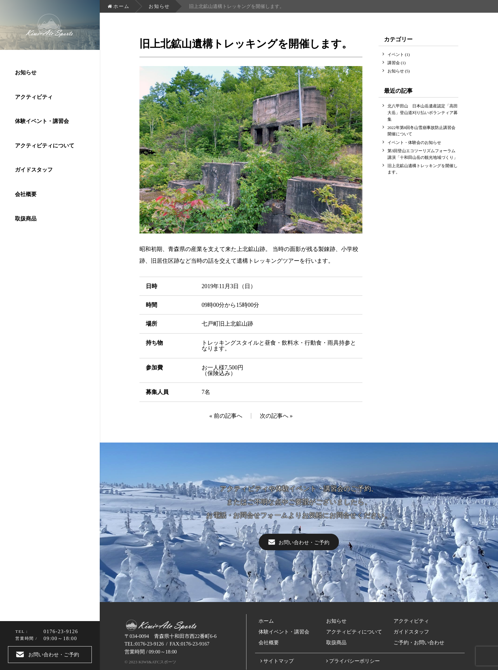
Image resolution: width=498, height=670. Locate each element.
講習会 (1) (396, 62)
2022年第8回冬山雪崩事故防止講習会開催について (421, 131)
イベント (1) (398, 54)
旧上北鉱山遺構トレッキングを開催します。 (422, 169)
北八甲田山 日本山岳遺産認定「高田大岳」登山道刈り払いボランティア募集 (422, 113)
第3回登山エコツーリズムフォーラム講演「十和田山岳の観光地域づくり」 (422, 154)
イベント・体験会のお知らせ (414, 142)
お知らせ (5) (398, 71)
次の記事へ (274, 416)
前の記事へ (228, 416)
